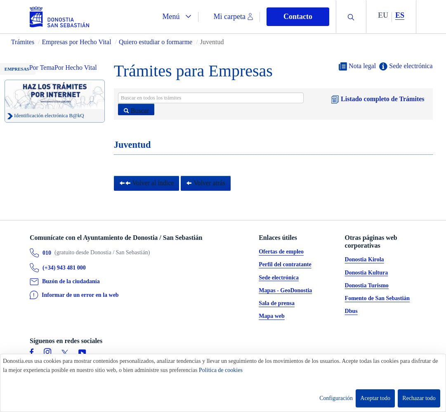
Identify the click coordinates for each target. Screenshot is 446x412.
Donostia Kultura (366, 273)
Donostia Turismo (367, 285)
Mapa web (272, 316)
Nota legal (357, 66)
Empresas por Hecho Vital (77, 41)
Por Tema (41, 67)
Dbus (351, 311)
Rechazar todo (418, 398)
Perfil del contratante (285, 265)
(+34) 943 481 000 (64, 268)
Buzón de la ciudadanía (71, 282)
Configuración (336, 398)
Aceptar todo (375, 398)
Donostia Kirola (364, 260)
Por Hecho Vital (75, 67)
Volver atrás (205, 183)
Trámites (22, 41)
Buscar (136, 110)
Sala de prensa (277, 304)
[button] (176, 16)
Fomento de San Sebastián (377, 299)
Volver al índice (146, 183)
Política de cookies (221, 370)
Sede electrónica (405, 66)
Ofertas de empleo (281, 252)
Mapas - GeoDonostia (285, 290)
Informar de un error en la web (80, 295)
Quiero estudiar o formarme (155, 41)
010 (46, 253)
